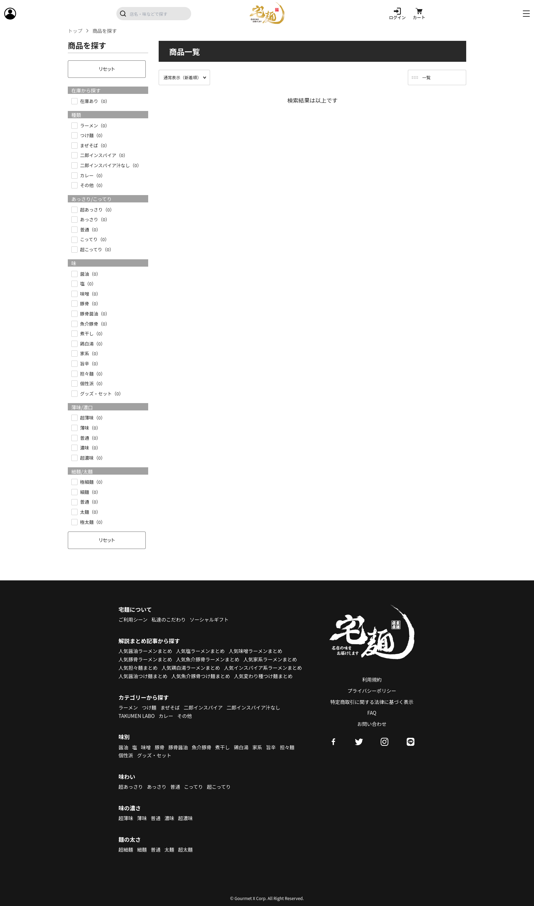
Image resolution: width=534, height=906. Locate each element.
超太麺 (185, 849)
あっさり (156, 786)
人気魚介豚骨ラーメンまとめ (207, 659)
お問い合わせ (372, 723)
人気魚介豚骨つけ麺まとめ (200, 676)
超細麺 (125, 849)
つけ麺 (149, 707)
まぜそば (170, 707)
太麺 (169, 849)
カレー (166, 715)
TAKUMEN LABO (136, 715)
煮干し (222, 747)
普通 (175, 786)
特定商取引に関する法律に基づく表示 (371, 701)
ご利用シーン (132, 619)
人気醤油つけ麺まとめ (142, 676)
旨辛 (271, 747)
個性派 (125, 755)
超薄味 (125, 818)
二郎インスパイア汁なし (253, 707)
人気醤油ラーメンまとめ (145, 650)
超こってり (219, 786)
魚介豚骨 (201, 747)
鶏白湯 (241, 747)
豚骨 (159, 747)
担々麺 (287, 747)
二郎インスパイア (203, 707)
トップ (75, 31)
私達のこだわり (168, 619)
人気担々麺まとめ (138, 667)
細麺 (142, 849)
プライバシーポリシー (371, 690)
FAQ (371, 712)
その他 (184, 715)
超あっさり (130, 786)
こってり (193, 786)
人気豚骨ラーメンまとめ (145, 659)
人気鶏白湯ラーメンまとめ (190, 667)
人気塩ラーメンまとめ (200, 650)
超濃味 (185, 818)
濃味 (169, 818)
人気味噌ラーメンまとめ (255, 650)
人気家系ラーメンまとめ (270, 659)
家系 (257, 747)
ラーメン (128, 707)
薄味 (142, 818)
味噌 (146, 747)
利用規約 (372, 679)
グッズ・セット (154, 755)
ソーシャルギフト (209, 619)
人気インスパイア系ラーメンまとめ (263, 667)
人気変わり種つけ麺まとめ (263, 676)
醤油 (123, 747)
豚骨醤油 (178, 747)
